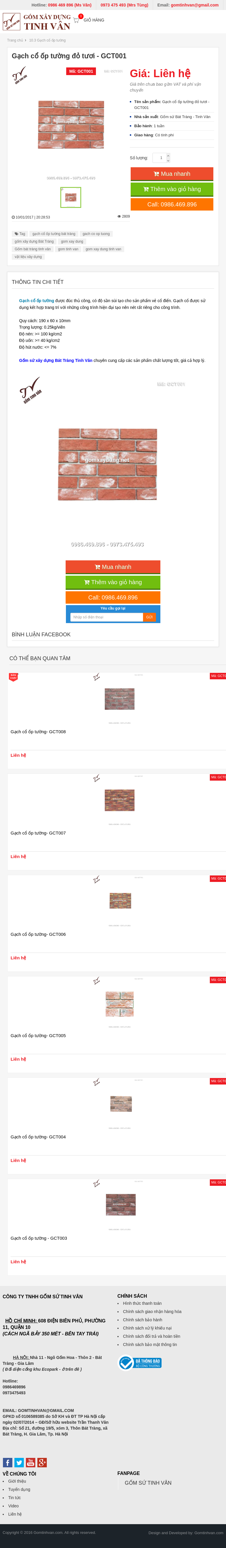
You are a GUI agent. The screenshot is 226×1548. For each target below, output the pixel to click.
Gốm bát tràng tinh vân (33, 249)
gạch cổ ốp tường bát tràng (53, 234)
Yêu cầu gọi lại (113, 608)
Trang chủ (15, 40)
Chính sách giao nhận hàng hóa (152, 1311)
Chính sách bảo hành (142, 1319)
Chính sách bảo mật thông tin (150, 1344)
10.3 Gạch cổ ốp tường (47, 40)
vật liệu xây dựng (28, 257)
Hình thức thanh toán (142, 1303)
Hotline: (61, 5)
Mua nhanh (172, 173)
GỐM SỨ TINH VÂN (148, 1483)
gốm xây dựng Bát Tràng (34, 241)
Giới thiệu (17, 1481)
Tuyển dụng (19, 1489)
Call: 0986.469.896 (172, 204)
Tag (20, 234)
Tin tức (14, 1497)
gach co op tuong (96, 234)
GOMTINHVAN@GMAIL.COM (46, 1410)
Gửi (149, 617)
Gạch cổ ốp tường (36, 300)
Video (13, 1506)
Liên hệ (15, 1514)
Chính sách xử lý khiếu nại (147, 1328)
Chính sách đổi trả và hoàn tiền (151, 1336)
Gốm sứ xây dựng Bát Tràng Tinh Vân (55, 360)
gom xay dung (72, 241)
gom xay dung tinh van (103, 249)
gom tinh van (68, 249)
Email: (188, 5)
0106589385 (32, 1416)
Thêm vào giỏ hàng (172, 189)
